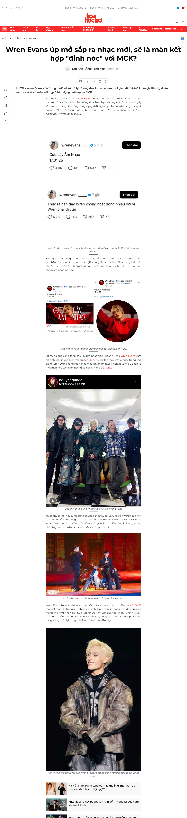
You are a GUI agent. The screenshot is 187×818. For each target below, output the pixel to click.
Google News (182, 38)
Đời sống (12, 28)
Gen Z (108, 367)
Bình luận (5, 113)
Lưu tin (5, 105)
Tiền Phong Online (75, 8)
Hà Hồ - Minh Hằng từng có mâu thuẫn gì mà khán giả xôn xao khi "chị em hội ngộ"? (102, 787)
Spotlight (157, 29)
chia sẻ (80, 81)
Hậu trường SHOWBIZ (88, 28)
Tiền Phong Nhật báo (102, 8)
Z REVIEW (143, 28)
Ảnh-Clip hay (126, 28)
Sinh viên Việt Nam (128, 8)
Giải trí (38, 28)
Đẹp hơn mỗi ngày (67, 28)
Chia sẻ (5, 97)
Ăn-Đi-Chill (111, 28)
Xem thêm (182, 29)
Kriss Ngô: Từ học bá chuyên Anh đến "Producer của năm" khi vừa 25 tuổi (100, 803)
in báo (100, 81)
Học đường (49, 28)
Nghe (5, 90)
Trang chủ (4, 29)
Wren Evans (83, 98)
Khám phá (25, 28)
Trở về (5, 121)
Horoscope (170, 29)
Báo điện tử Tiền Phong (93, 18)
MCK (91, 359)
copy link (93, 81)
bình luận (106, 81)
